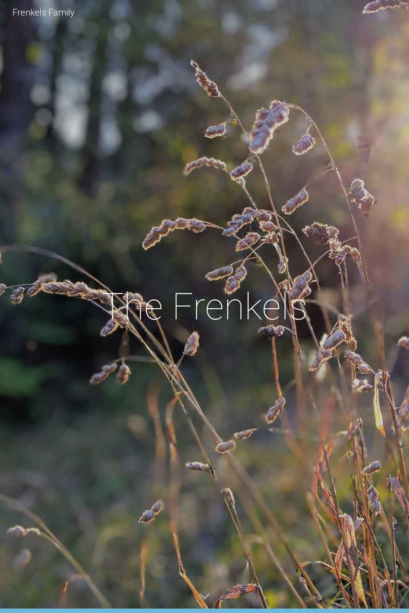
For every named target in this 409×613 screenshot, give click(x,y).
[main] (204, 307)
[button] (204, 597)
